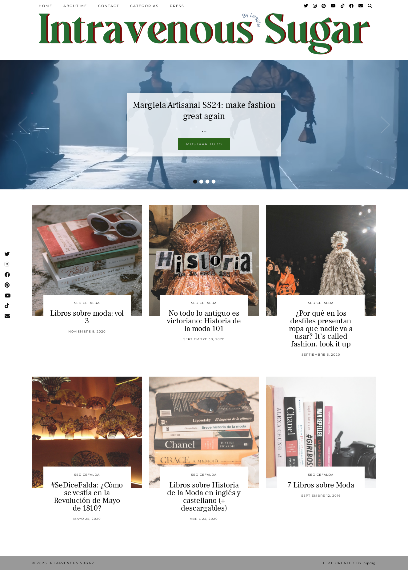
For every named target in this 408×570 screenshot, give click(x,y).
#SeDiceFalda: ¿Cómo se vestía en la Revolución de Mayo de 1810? (87, 496)
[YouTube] (333, 6)
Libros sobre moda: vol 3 (87, 317)
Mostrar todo (204, 144)
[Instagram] (315, 6)
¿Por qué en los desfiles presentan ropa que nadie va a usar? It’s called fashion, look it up (321, 328)
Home (45, 6)
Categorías (144, 6)
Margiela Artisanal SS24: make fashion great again (204, 110)
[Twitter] (306, 6)
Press (177, 6)
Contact (108, 6)
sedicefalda (87, 303)
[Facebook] (351, 6)
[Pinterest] (324, 6)
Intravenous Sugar (71, 563)
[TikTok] (343, 6)
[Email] (360, 6)
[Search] (370, 6)
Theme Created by (347, 563)
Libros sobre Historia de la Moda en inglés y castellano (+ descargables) (204, 496)
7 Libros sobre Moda (320, 485)
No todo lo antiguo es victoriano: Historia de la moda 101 (204, 321)
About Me (75, 6)
